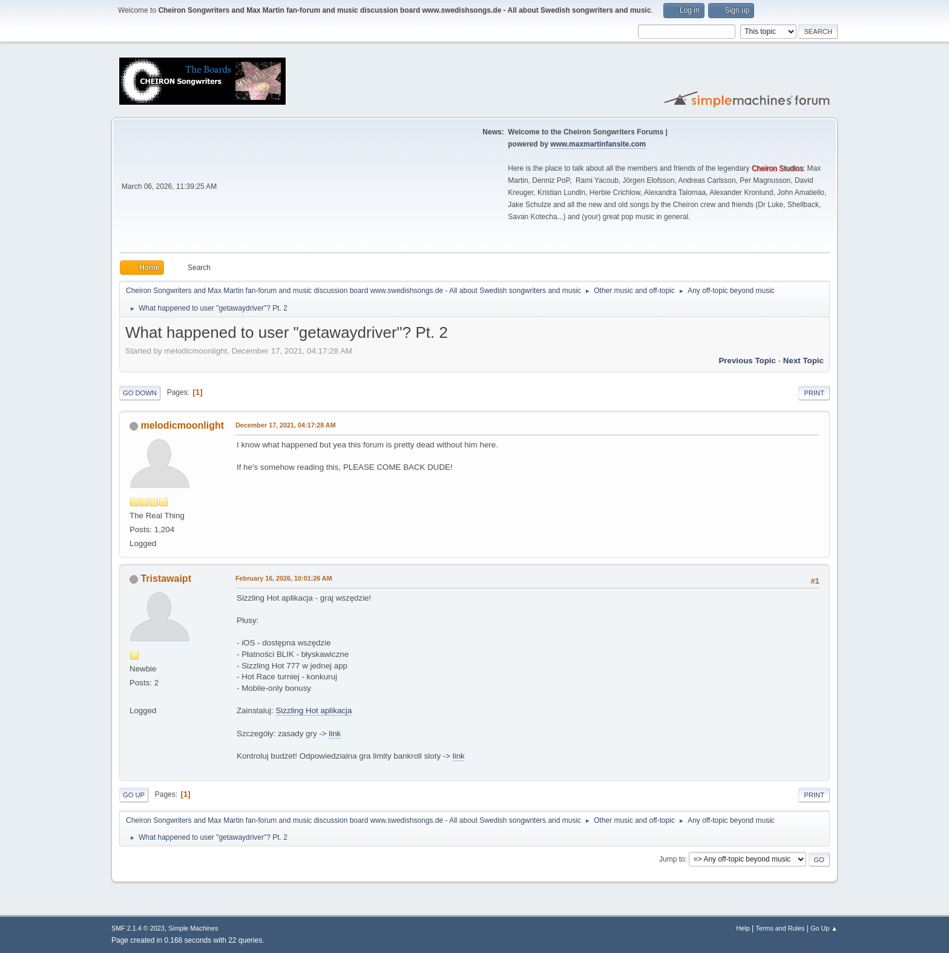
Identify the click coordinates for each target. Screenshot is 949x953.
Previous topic (747, 360)
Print (814, 393)
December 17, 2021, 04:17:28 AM (285, 425)
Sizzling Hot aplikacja (313, 710)
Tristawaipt (165, 578)
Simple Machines (193, 928)
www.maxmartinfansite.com (598, 144)
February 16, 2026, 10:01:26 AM (283, 578)
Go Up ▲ (824, 928)
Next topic (803, 360)
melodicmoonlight (182, 425)
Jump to (672, 859)
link (335, 733)
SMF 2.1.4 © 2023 (138, 928)
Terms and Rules (780, 928)
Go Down (140, 393)
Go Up (134, 795)
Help (743, 928)
